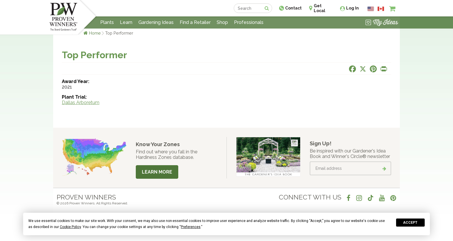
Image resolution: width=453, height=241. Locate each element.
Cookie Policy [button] (70, 227)
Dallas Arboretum (80, 102)
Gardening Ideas (156, 22)
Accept (410, 223)
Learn (126, 22)
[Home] (63, 17)
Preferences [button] (190, 227)
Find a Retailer (195, 22)
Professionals (248, 22)
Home (95, 33)
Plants (107, 22)
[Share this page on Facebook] (352, 69)
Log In (352, 8)
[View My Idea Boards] (381, 23)
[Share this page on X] (363, 69)
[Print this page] (383, 69)
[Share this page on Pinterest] (373, 69)
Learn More (157, 172)
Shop (222, 22)
